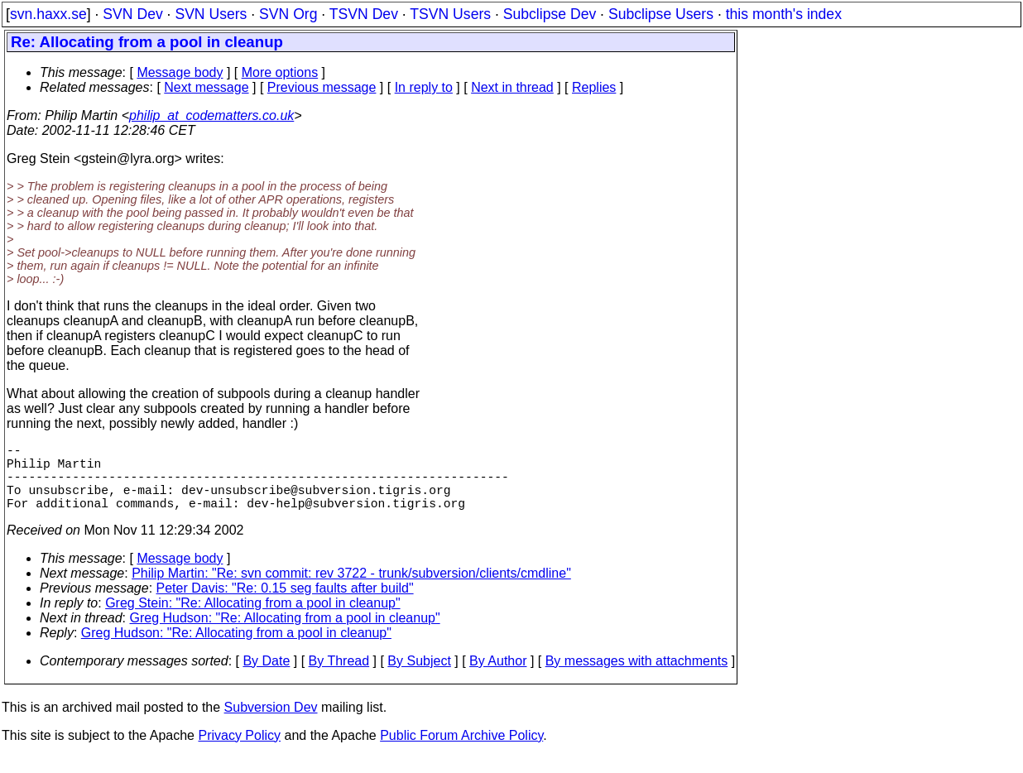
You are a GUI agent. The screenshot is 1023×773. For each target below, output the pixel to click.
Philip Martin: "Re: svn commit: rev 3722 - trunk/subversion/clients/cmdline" (351, 590)
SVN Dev (132, 14)
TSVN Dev (363, 14)
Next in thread (512, 87)
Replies (594, 87)
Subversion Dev (271, 724)
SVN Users (211, 14)
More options (280, 72)
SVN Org (288, 14)
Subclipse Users (660, 14)
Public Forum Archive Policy (461, 752)
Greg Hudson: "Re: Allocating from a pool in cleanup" (285, 634)
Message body (180, 72)
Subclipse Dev (549, 14)
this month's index (784, 14)
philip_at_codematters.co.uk (211, 115)
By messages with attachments (636, 677)
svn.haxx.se (48, 14)
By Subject (418, 677)
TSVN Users (450, 14)
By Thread (339, 677)
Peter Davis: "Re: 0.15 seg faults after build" (285, 605)
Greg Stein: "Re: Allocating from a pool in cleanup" (252, 619)
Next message (206, 87)
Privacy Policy (239, 752)
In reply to (424, 87)
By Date (266, 677)
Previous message (322, 87)
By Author (497, 677)
